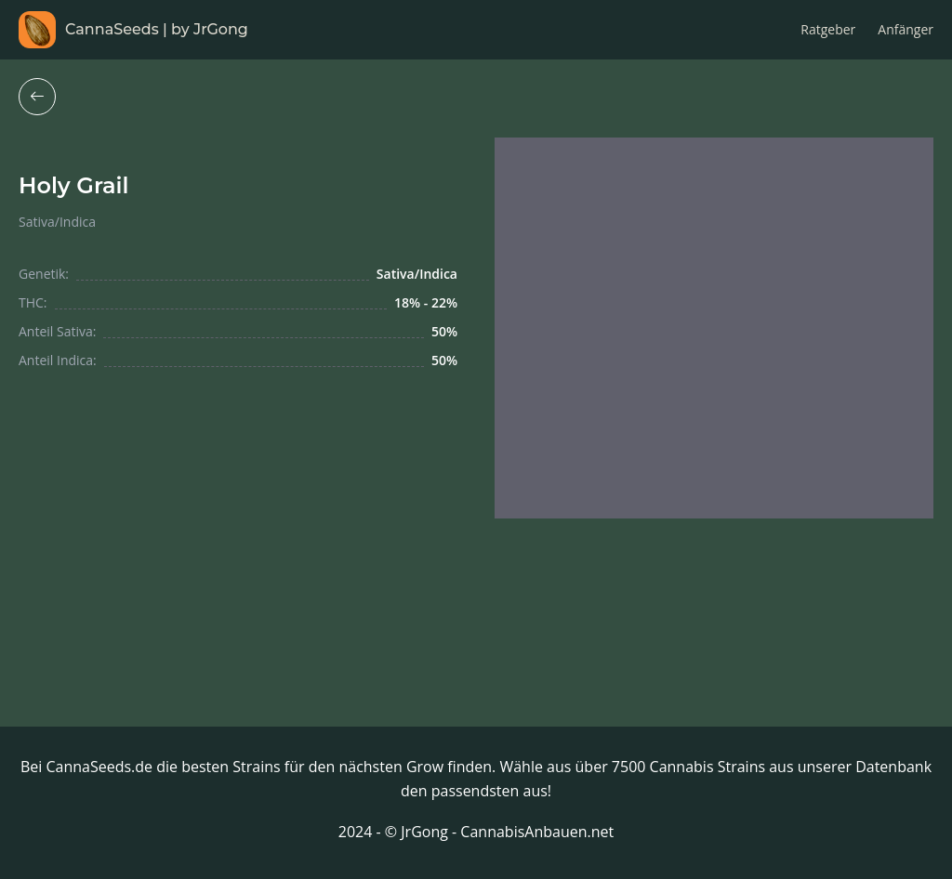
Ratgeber (827, 29)
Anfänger (905, 29)
